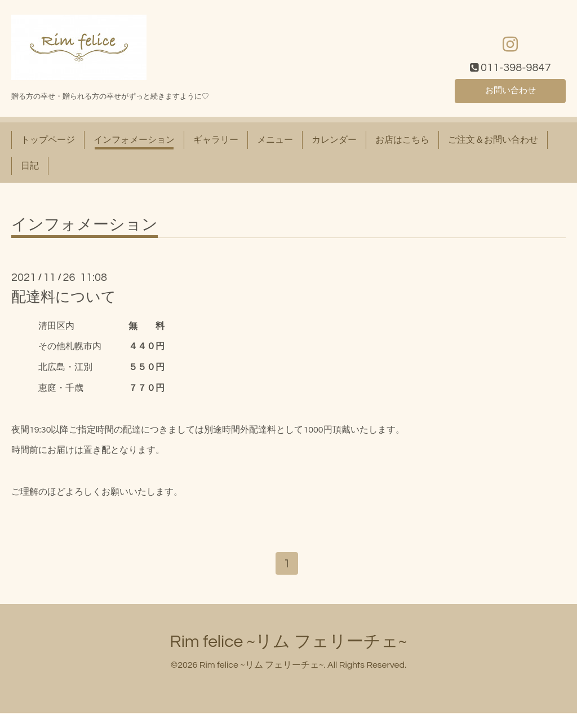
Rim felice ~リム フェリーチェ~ (288, 642)
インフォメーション (134, 139)
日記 (30, 165)
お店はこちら (402, 139)
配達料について (63, 297)
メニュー (275, 139)
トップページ (48, 139)
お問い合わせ (510, 90)
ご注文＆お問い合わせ (493, 139)
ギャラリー (215, 139)
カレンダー (334, 139)
